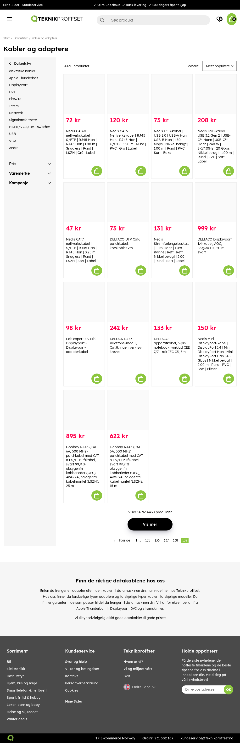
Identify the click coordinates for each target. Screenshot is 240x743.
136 (157, 540)
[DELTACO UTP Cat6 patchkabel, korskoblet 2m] (128, 202)
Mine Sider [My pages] (73, 701)
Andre (13, 148)
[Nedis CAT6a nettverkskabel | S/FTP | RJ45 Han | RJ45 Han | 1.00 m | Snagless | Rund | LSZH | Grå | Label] (84, 94)
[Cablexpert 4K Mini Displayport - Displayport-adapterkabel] (84, 302)
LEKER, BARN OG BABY (23, 705)
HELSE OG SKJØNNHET (22, 712)
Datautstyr (21, 38)
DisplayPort (18, 85)
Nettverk (16, 113)
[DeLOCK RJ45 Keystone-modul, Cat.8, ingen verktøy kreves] (128, 302)
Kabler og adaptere (44, 38)
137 (166, 540)
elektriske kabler (22, 71)
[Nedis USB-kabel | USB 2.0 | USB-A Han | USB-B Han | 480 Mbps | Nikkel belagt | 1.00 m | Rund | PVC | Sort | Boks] (172, 94)
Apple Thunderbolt (23, 78)
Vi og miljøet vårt (137, 669)
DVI (12, 92)
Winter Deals (17, 719)
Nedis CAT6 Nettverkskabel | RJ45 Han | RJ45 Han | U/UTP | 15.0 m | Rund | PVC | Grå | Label (128, 140)
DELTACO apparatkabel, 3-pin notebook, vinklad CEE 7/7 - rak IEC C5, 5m (172, 345)
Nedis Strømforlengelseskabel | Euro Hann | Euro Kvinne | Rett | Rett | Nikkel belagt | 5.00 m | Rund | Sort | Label (173, 250)
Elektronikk (16, 669)
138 (175, 540)
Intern (14, 106)
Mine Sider (11, 5)
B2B (126, 676)
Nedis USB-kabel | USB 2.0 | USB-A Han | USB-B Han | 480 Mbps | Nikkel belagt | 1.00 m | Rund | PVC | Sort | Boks (171, 142)
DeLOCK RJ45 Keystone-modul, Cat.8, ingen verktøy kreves (126, 345)
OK (228, 689)
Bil (9, 661)
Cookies (71, 690)
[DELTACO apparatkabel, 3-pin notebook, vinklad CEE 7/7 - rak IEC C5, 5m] (172, 302)
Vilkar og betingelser (82, 669)
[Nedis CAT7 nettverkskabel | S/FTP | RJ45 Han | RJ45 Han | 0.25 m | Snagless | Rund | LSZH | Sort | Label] (84, 202)
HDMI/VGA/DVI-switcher (29, 127)
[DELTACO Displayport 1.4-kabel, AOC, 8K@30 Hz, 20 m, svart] (216, 202)
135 (147, 540)
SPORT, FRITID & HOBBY (23, 697)
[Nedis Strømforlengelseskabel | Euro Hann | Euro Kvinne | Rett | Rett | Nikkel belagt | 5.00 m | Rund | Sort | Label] (172, 202)
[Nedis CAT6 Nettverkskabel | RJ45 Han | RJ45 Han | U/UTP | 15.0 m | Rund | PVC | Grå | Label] (128, 94)
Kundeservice (32, 5)
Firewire (15, 99)
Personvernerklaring (81, 683)
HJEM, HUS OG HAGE (22, 683)
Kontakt (71, 676)
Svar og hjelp (76, 661)
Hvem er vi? (133, 661)
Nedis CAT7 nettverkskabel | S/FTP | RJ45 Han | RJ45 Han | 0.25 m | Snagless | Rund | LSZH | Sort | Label (81, 250)
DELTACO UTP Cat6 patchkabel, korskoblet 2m (125, 243)
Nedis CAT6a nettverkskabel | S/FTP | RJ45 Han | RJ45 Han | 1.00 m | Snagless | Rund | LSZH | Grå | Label (81, 142)
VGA (12, 141)
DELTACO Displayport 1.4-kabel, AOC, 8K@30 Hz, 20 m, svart (215, 245)
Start (6, 38)
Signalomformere (23, 120)
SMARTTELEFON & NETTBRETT (27, 690)
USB (12, 134)
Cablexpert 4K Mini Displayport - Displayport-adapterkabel (81, 345)
